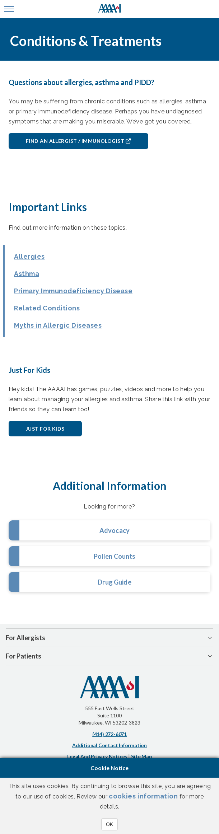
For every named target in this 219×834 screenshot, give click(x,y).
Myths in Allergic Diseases (58, 325)
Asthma (26, 273)
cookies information (143, 796)
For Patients (23, 656)
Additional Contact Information (109, 745)
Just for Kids (45, 429)
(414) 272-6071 (109, 734)
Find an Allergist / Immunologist (75, 141)
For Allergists (25, 638)
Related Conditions (47, 308)
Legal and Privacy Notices (97, 756)
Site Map (141, 756)
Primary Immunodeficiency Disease (73, 291)
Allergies (29, 256)
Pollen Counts (115, 556)
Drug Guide (114, 582)
